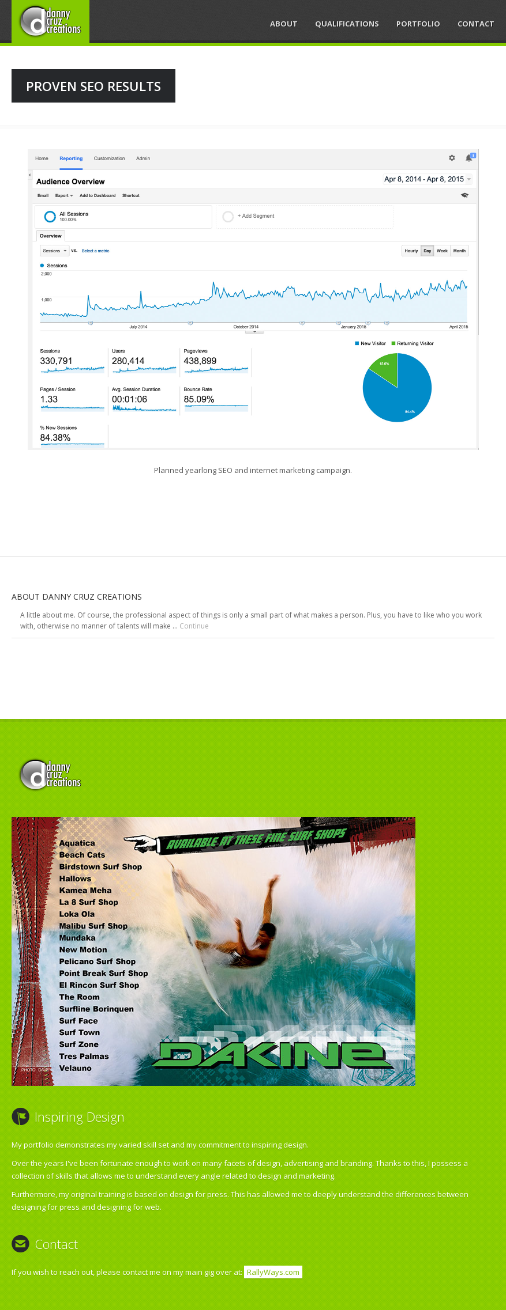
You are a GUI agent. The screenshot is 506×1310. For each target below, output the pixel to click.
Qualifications (347, 23)
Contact (476, 23)
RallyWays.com (273, 1272)
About (284, 23)
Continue (194, 626)
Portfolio (418, 23)
